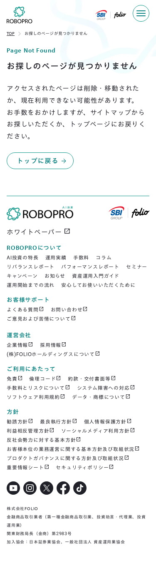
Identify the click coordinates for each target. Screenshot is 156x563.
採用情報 (53, 344)
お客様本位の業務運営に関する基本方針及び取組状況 (73, 449)
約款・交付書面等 (92, 378)
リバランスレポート (30, 267)
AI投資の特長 (23, 257)
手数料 (81, 257)
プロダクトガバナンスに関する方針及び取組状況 (68, 458)
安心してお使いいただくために (98, 285)
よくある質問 (25, 309)
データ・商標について (101, 397)
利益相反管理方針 (30, 430)
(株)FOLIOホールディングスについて (53, 354)
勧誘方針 (20, 421)
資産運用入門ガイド (95, 276)
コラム (103, 257)
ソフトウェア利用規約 (36, 397)
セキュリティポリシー (85, 467)
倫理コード (45, 378)
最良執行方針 (58, 421)
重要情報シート (28, 467)
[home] (16, 17)
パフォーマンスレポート (90, 267)
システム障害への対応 (106, 387)
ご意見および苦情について (41, 318)
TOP (11, 33)
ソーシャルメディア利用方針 (98, 430)
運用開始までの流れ (30, 285)
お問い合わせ (69, 309)
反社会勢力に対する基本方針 (44, 439)
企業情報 (20, 344)
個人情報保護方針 (108, 421)
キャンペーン (22, 276)
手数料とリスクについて (38, 387)
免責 (14, 378)
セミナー (136, 267)
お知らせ (55, 276)
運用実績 (56, 257)
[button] (141, 13)
